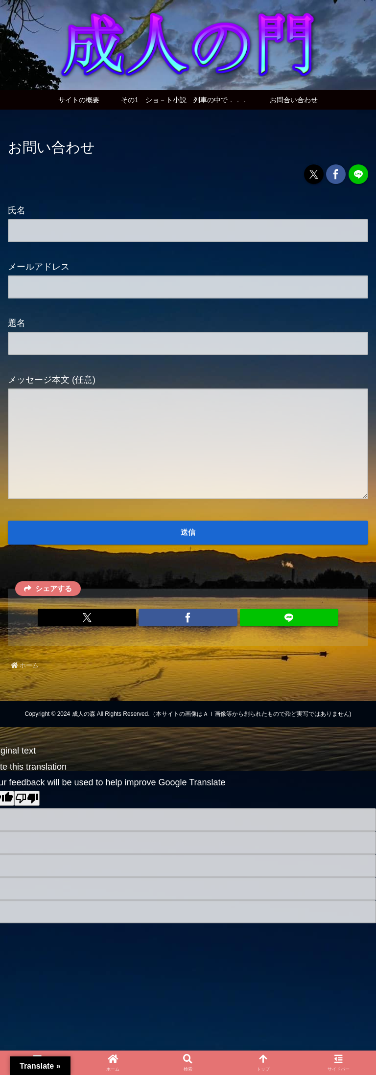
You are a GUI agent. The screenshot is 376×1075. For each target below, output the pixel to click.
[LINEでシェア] (358, 174)
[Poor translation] (27, 819)
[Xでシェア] (314, 174)
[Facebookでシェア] (336, 174)
